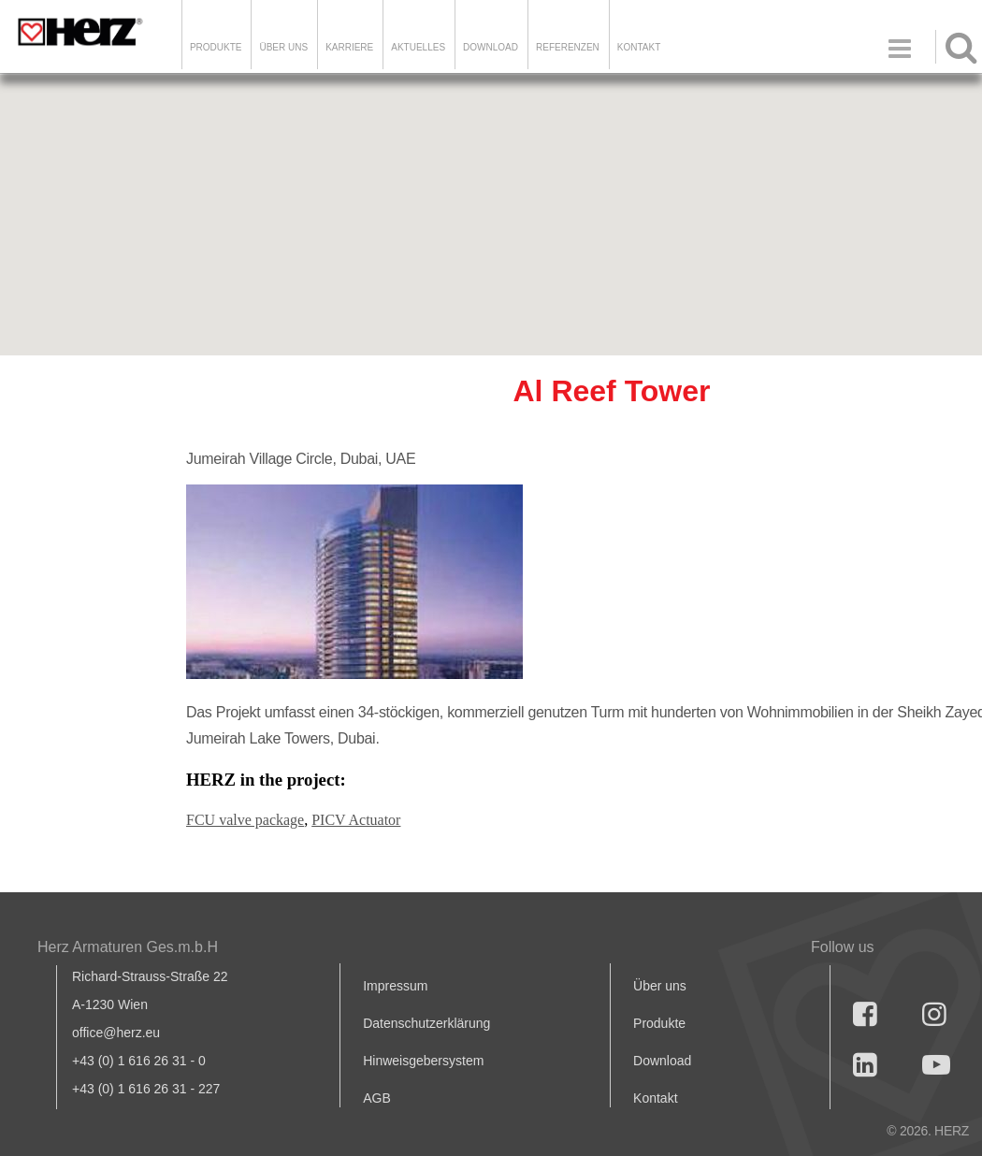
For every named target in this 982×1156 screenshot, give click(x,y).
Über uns (659, 985)
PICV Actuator (355, 820)
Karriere (349, 47)
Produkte (216, 47)
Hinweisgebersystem (423, 1060)
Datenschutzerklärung (426, 1023)
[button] (491, 198)
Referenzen (567, 47)
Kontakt (655, 1098)
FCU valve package (245, 820)
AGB (377, 1098)
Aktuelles (418, 47)
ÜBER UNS (283, 47)
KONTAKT (638, 47)
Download (662, 1060)
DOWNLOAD (490, 47)
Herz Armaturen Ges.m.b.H (127, 947)
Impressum (395, 985)
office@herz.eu (116, 1032)
